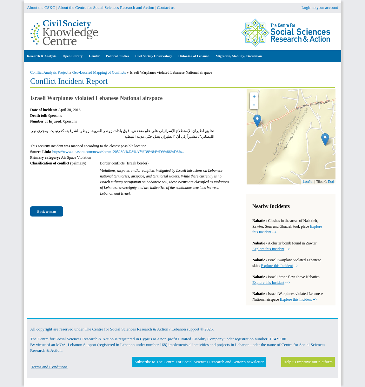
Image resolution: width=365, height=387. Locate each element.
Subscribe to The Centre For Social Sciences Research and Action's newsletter (199, 361)
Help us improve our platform (308, 361)
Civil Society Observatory (153, 56)
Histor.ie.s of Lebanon (193, 56)
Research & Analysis (41, 56)
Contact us (166, 7)
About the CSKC (41, 7)
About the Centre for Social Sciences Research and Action (106, 7)
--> (271, 249)
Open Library (73, 56)
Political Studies (117, 56)
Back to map (46, 211)
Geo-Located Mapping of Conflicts (99, 72)
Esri (331, 181)
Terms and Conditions (49, 366)
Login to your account (320, 7)
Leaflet (308, 181)
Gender (94, 56)
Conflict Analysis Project (49, 72)
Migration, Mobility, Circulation (239, 56)
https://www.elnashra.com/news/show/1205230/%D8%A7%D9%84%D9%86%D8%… (119, 152)
